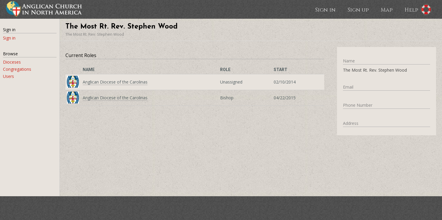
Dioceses (12, 62)
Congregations (17, 69)
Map (387, 9)
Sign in (325, 9)
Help (411, 9)
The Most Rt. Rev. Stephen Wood (94, 34)
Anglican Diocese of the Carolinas (115, 82)
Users (8, 76)
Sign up (358, 9)
